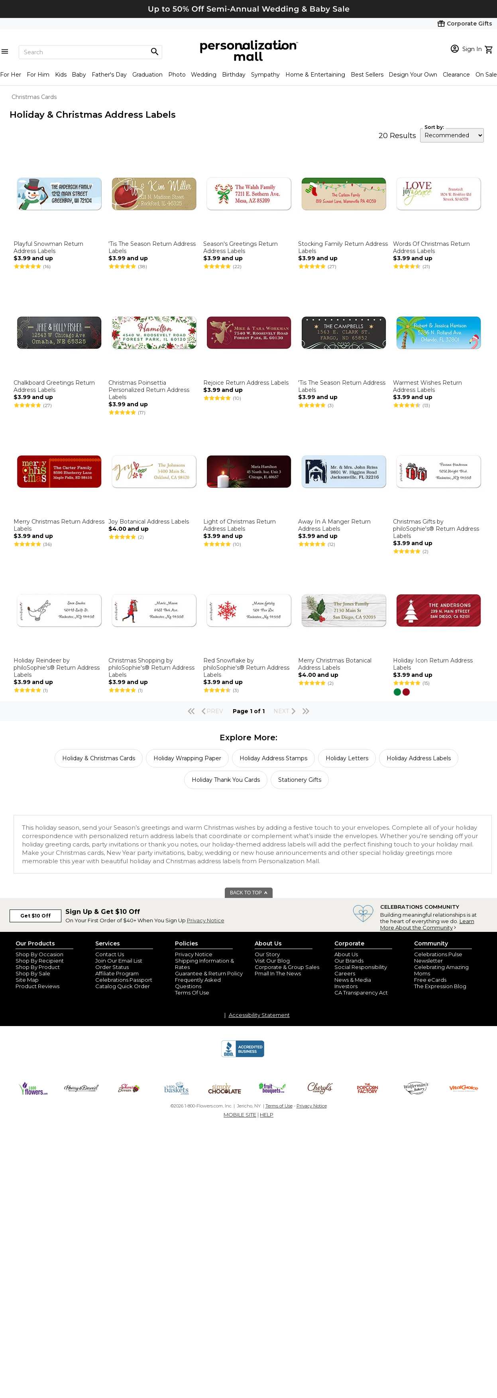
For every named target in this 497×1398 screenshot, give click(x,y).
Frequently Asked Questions (198, 983)
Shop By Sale (33, 973)
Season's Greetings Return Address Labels (240, 247)
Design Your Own (413, 74)
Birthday (234, 74)
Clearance (456, 74)
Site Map (27, 980)
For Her (10, 74)
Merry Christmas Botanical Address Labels (334, 664)
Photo (177, 74)
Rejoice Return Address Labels (246, 382)
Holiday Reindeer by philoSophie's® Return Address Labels (57, 667)
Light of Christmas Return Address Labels (239, 525)
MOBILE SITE (240, 1114)
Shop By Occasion (39, 954)
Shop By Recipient (40, 960)
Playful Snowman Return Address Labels (48, 247)
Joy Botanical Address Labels (148, 521)
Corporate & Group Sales (287, 967)
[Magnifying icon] (154, 52)
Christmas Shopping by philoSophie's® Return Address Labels (151, 667)
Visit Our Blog (272, 960)
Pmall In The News (278, 973)
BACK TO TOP (249, 893)
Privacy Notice (205, 920)
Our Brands (348, 960)
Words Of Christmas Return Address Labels (431, 247)
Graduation (147, 74)
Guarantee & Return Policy (209, 973)
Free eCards (430, 980)
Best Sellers (367, 74)
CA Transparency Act (361, 992)
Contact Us (109, 954)
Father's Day (109, 74)
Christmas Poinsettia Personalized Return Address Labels (148, 390)
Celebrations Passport (123, 980)
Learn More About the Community (427, 924)
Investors (346, 986)
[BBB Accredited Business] (243, 1056)
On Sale (486, 74)
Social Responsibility (360, 967)
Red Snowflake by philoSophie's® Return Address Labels (246, 667)
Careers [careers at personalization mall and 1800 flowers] (344, 973)
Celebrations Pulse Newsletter (438, 957)
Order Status (112, 967)
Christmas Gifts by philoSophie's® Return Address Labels (436, 529)
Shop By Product (38, 967)
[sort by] (452, 135)
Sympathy (265, 74)
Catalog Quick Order (122, 986)
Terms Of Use (192, 992)
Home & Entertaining (315, 74)
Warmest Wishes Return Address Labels (427, 386)
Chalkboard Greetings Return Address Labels (54, 386)
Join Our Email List (118, 960)
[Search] (90, 52)
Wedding (203, 74)
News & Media (352, 980)
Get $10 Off (35, 916)
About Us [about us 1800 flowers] (346, 954)
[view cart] (490, 49)
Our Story (267, 954)
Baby (79, 74)
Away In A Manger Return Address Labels (334, 525)
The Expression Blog (440, 986)
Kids (61, 74)
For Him (38, 74)
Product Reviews (37, 986)
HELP (266, 1114)
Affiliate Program (117, 973)
